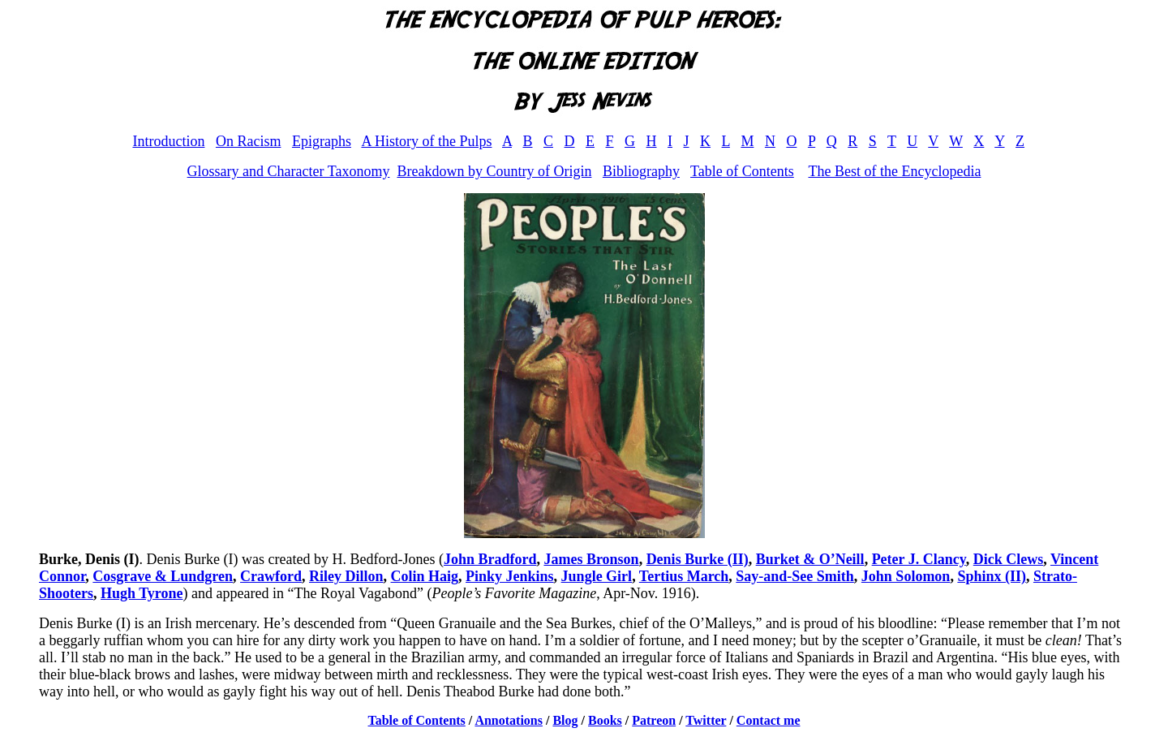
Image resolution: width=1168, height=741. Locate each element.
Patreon (654, 720)
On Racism (248, 141)
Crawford (271, 576)
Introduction (168, 141)
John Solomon (906, 576)
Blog (565, 720)
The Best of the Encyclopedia (894, 171)
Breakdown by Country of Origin (494, 171)
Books (605, 720)
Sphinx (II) (991, 576)
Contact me (768, 720)
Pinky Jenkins (510, 576)
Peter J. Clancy (919, 559)
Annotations (508, 720)
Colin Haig (425, 576)
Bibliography (641, 171)
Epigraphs (321, 141)
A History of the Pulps (426, 141)
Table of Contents (742, 171)
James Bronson (590, 559)
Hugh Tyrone (142, 593)
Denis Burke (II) (697, 559)
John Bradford (490, 559)
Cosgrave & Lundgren (162, 576)
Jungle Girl (597, 576)
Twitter (705, 720)
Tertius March (684, 576)
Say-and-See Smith (795, 576)
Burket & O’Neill (810, 559)
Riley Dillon (346, 576)
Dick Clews (1008, 559)
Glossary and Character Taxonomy (288, 171)
